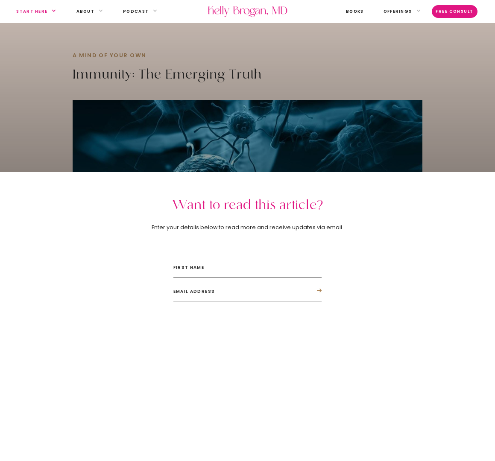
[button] (31, 11)
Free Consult (455, 11)
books (354, 11)
